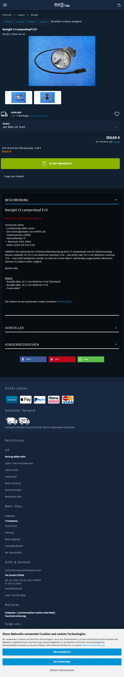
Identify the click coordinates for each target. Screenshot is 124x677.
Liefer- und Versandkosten (19, 463)
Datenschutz (11, 470)
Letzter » (44, 21)
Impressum (11, 476)
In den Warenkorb (57, 163)
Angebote (10, 516)
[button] (33, 359)
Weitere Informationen (62, 670)
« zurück (20, 21)
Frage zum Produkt (14, 176)
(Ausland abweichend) (38, 116)
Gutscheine (11, 526)
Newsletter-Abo (13, 496)
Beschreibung (16, 200)
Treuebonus (11, 521)
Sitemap (9, 532)
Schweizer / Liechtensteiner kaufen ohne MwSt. (30, 612)
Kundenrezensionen (22, 345)
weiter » (32, 21)
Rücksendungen (13, 490)
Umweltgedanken (14, 546)
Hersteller (14, 328)
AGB (7, 450)
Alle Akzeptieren (62, 652)
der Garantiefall (13, 552)
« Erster (8, 21)
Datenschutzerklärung (93, 645)
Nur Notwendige (62, 661)
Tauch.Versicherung (15, 616)
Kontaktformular (13, 588)
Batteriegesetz (12, 539)
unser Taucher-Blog (15, 595)
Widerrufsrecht (13, 483)
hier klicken (66, 301)
